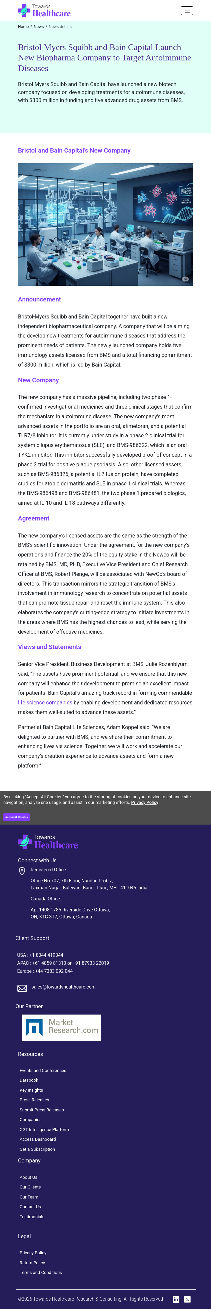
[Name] (187, 10)
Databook (29, 1080)
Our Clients (30, 1186)
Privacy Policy (144, 802)
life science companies (45, 702)
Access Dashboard (38, 1139)
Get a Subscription (37, 1149)
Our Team (29, 1196)
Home (23, 26)
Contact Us (30, 1206)
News (39, 26)
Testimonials (32, 1216)
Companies (31, 1119)
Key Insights (31, 1090)
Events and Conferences (43, 1070)
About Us (28, 1177)
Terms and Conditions (41, 1272)
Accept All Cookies (16, 817)
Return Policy (32, 1262)
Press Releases (34, 1099)
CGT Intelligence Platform (44, 1129)
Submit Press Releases (42, 1109)
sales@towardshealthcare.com (64, 987)
